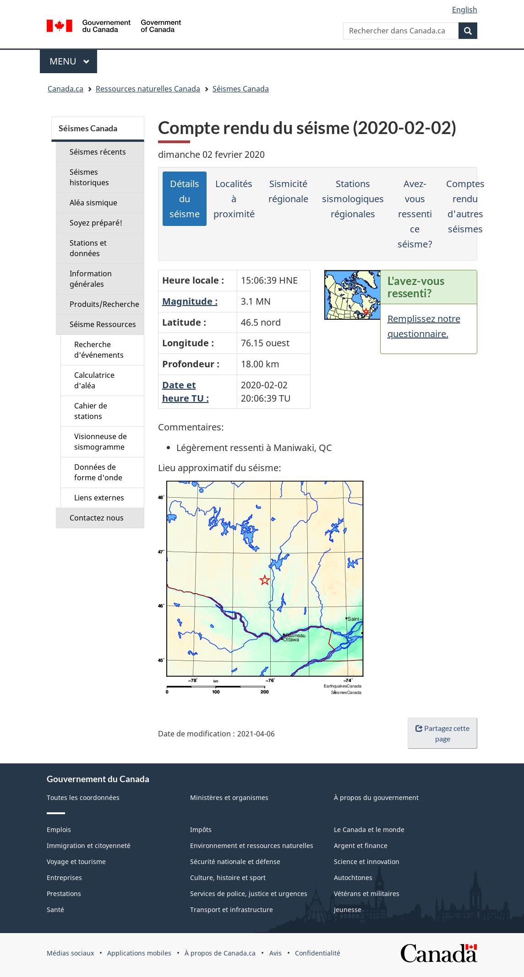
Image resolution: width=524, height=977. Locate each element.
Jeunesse (347, 909)
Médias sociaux (70, 953)
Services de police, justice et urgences (248, 893)
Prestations (64, 893)
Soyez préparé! (96, 223)
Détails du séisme (184, 198)
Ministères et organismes (229, 797)
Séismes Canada (241, 89)
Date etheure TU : (185, 391)
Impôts (201, 829)
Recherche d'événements (99, 349)
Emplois (59, 829)
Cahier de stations (90, 411)
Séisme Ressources (103, 324)
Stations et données (88, 248)
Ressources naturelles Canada (148, 89)
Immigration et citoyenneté (89, 845)
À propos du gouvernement (376, 797)
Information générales (91, 278)
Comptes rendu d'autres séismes (465, 206)
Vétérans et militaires (366, 893)
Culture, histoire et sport (228, 877)
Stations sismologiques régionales (353, 198)
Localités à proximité (234, 198)
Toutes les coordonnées (83, 797)
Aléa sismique (93, 203)
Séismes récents (98, 152)
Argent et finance (361, 845)
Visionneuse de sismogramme (100, 441)
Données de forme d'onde (98, 472)
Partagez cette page (442, 733)
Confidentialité (317, 953)
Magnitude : (190, 301)
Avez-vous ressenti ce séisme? (415, 213)
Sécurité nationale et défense (235, 861)
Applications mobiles (139, 953)
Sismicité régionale (288, 191)
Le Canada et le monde (369, 829)
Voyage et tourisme (76, 861)
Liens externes (99, 498)
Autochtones (353, 877)
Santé (55, 909)
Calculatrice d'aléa (94, 380)
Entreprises (64, 877)
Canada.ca (65, 89)
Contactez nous (97, 518)
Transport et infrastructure (231, 909)
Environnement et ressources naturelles (251, 845)
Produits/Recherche (104, 304)
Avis (275, 953)
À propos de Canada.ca (220, 953)
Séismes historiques (89, 177)
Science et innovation (366, 861)
